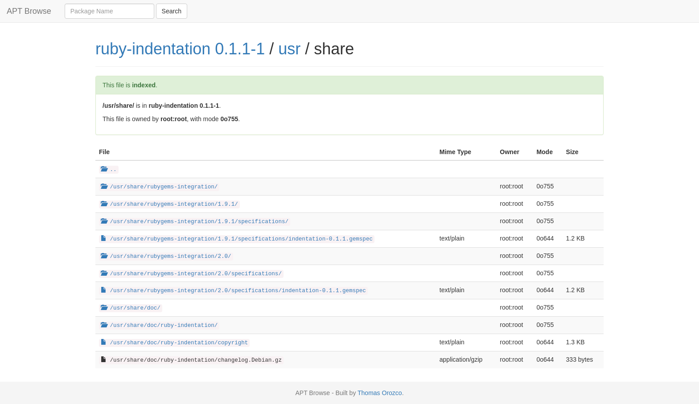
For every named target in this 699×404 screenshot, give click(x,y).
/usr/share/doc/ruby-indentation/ (159, 325)
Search (171, 11)
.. (109, 170)
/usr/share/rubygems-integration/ (159, 187)
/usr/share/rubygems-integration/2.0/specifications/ (191, 274)
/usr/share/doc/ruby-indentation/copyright (174, 343)
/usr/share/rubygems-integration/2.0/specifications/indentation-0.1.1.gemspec (233, 291)
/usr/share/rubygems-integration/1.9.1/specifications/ (194, 222)
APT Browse (29, 11)
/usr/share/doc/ (130, 308)
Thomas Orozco (380, 392)
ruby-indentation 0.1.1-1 (180, 49)
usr (289, 49)
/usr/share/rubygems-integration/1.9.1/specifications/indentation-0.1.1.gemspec (237, 239)
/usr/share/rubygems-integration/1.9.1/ (169, 204)
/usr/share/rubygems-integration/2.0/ (166, 256)
